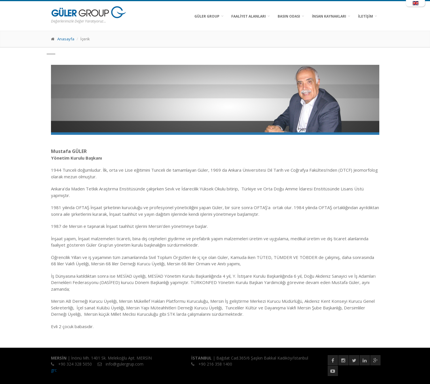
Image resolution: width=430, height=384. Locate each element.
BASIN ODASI (289, 16)
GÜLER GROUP (206, 16)
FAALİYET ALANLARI (248, 16)
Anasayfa (65, 38)
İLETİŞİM (365, 16)
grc (54, 370)
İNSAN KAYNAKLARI (329, 16)
